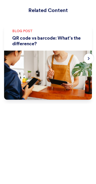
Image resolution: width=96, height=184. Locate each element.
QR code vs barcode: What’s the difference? (46, 41)
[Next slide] (89, 58)
